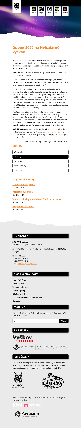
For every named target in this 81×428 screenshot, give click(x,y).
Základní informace (20, 287)
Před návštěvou (19, 280)
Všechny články (20, 152)
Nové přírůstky (20, 166)
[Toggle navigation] (65, 3)
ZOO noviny (18, 170)
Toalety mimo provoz (23, 184)
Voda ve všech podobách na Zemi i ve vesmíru (37, 199)
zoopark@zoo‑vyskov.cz (27, 263)
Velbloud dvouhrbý (22, 191)
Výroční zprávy (18, 290)
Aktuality (17, 156)
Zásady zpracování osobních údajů (27, 297)
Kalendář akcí (18, 283)
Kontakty (16, 301)
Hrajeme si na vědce (23, 206)
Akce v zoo (18, 161)
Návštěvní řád (18, 294)
